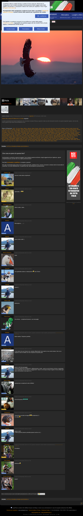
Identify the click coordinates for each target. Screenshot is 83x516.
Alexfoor (7, 220)
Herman (12, 134)
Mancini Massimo (73, 134)
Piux (58, 138)
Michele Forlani (40, 137)
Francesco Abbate (59, 132)
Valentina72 (47, 140)
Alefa (43, 128)
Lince (44, 134)
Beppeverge (53, 129)
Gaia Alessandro (43, 133)
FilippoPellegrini (51, 132)
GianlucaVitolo (54, 133)
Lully (67, 134)
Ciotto (8, 131)
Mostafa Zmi (64, 137)
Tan (28, 140)
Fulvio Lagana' (17, 133)
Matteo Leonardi (17, 137)
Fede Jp (29, 132)
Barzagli (48, 129)
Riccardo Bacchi (11, 139)
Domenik (57, 131)
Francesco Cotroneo (69, 132)
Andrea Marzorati (29, 129)
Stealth (17, 140)
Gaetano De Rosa (34, 133)
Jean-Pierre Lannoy (37, 134)
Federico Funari (35, 132)
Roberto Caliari (23, 139)
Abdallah (7, 332)
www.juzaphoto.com (36, 512)
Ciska (11, 131)
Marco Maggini (30, 135)
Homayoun (17, 134)
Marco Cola (9, 135)
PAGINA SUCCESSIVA (23, 146)
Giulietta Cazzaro (74, 133)
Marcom (51, 135)
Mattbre (10, 137)
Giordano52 (7, 412)
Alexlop (13, 129)
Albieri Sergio (35, 128)
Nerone (69, 137)
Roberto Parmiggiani (42, 139)
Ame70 (22, 129)
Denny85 (46, 131)
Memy (34, 137)
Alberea (29, 128)
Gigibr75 (60, 133)
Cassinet (64, 129)
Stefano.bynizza (23, 140)
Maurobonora (24, 137)
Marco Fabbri (15, 135)
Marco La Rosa (23, 135)
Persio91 (38, 138)
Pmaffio (66, 138)
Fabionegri (17, 132)
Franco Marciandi (9, 133)
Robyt (59, 139)
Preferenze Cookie (8, 23)
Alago (21, 128)
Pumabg (71, 138)
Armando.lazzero (37, 129)
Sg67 (3, 140)
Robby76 (17, 139)
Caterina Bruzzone (71, 129)
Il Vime (22, 134)
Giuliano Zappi (66, 133)
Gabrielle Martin (26, 133)
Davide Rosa (36, 131)
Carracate (59, 129)
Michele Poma (57, 137)
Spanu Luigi (8, 140)
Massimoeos (5, 137)
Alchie (40, 128)
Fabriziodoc (23, 132)
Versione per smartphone (12, 510)
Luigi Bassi (63, 134)
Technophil (32, 140)
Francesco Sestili (7, 348)
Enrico (67, 131)
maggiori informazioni (9, 8)
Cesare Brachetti (7, 476)
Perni (34, 138)
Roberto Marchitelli (32, 139)
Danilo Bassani (24, 131)
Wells (55, 140)
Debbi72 (42, 131)
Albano (25, 128)
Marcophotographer (58, 135)
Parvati (30, 138)
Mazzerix (30, 137)
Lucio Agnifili (57, 134)
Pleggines (61, 138)
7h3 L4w (18, 128)
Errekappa (4, 132)
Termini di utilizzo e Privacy (34, 510)
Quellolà (76, 138)
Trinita (42, 140)
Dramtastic (62, 131)
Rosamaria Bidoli (66, 139)
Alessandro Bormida (50, 128)
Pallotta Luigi (19, 138)
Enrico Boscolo (73, 131)
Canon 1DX (5, 118)
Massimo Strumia (73, 135)
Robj (57, 139)
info (73, 203)
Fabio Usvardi (11, 132)
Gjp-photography (6, 134)
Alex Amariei (8, 129)
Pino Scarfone (52, 138)
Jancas (30, 134)
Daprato (30, 131)
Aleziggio (18, 129)
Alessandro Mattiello (60, 128)
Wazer (52, 140)
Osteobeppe (12, 138)
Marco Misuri (45, 135)
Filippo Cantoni (42, 132)
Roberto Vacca (51, 139)
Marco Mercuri (38, 135)
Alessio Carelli (69, 128)
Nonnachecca (5, 138)
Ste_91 (13, 140)
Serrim (78, 139)
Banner (44, 129)
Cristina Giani (17, 131)
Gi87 (49, 133)
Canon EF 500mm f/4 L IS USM (15, 118)
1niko (13, 128)
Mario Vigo (66, 135)
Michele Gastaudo (49, 137)
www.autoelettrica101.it (46, 512)
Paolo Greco (25, 138)
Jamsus (26, 134)
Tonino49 (38, 140)
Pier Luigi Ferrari (45, 138)
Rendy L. (4, 139)
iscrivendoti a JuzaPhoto (13, 162)
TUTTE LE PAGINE (11, 146)
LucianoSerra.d (49, 134)
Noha (73, 137)
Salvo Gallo (73, 139)
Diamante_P (52, 131)
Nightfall (31, 116)
